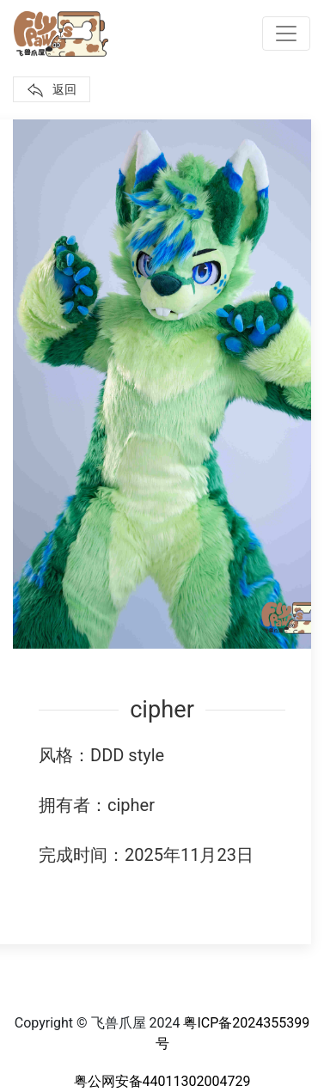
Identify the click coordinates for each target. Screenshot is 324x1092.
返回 (51, 90)
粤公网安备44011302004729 (162, 1081)
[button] (162, 384)
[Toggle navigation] (286, 33)
